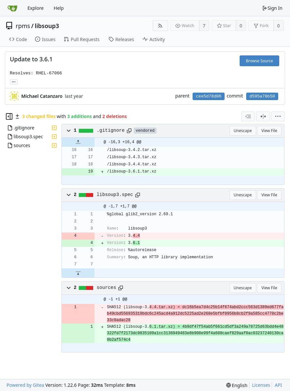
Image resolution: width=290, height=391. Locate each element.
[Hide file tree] (9, 116)
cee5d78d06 (208, 96)
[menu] (278, 116)
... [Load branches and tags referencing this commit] (14, 81)
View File (269, 130)
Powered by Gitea (25, 385)
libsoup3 (47, 26)
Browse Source (259, 61)
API (278, 385)
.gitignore (111, 130)
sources (106, 287)
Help (59, 8)
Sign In (272, 8)
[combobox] (248, 116)
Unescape (243, 130)
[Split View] (263, 116)
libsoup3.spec (115, 194)
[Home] (12, 8)
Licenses (261, 385)
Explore (35, 8)
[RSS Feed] (160, 25)
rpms (23, 26)
